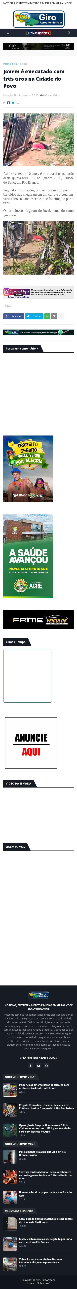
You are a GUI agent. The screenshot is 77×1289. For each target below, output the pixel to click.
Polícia (23, 63)
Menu (7, 33)
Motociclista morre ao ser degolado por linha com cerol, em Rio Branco (45, 1240)
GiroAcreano (48, 1280)
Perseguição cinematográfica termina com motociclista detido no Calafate (44, 1086)
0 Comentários (51, 95)
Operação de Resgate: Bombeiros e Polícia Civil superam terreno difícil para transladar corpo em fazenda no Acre (45, 1128)
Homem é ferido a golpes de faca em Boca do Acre (45, 1194)
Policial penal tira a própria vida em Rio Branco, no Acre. (42, 1153)
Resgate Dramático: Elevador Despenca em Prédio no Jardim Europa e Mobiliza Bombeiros (46, 1106)
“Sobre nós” (43, 1283)
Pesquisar (69, 33)
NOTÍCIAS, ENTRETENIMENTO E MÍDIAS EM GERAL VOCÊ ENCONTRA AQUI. (37, 4)
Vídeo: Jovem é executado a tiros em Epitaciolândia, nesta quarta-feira (40, 1261)
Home (30, 1283)
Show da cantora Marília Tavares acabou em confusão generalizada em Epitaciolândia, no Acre (45, 1175)
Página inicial (10, 63)
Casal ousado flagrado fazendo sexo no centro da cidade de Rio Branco (46, 1220)
